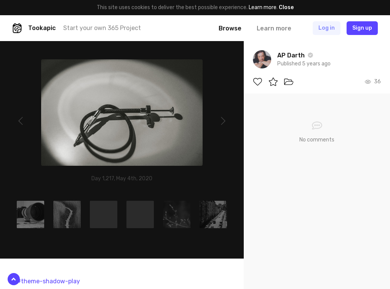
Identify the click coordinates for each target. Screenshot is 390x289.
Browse (230, 28)
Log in (326, 28)
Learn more (263, 7)
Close (286, 7)
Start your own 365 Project (102, 28)
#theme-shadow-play (48, 281)
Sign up (362, 28)
